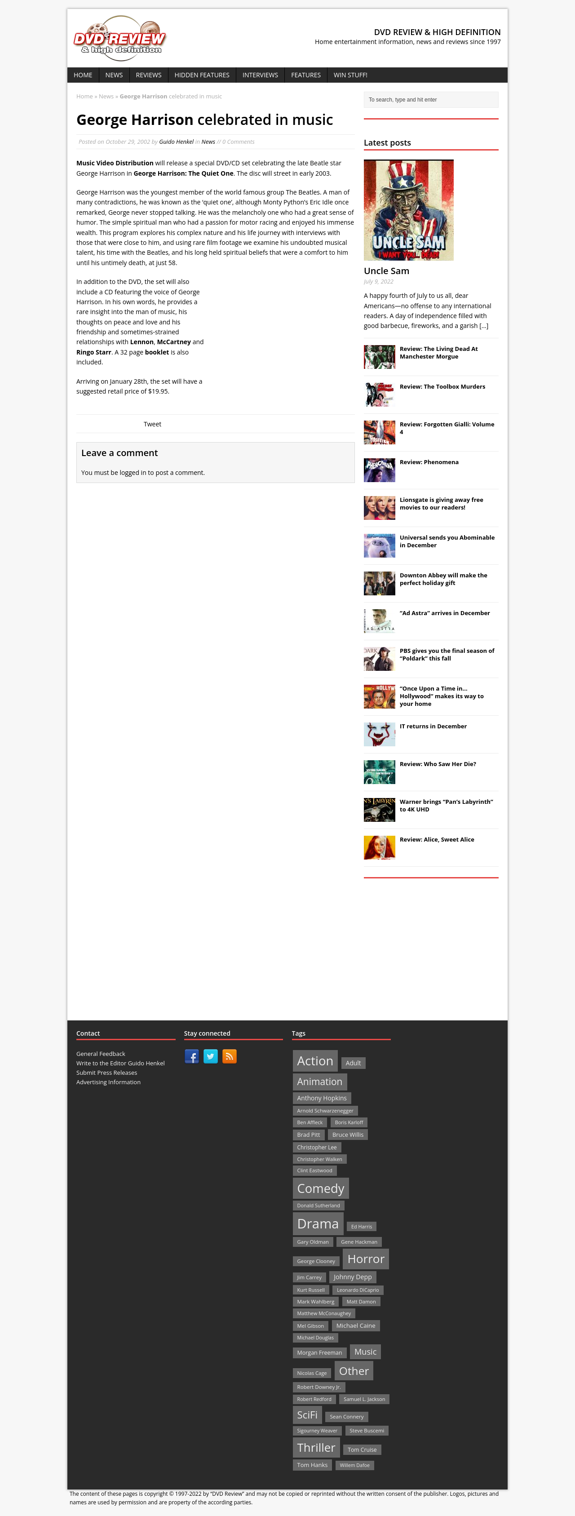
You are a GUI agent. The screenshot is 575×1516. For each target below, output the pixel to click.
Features (306, 75)
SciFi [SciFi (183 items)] (307, 1415)
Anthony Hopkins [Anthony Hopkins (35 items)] (322, 1098)
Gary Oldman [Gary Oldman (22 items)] (313, 1241)
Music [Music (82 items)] (365, 1351)
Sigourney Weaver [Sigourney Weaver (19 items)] (317, 1430)
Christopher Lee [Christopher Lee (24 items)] (317, 1147)
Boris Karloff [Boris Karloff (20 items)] (349, 1122)
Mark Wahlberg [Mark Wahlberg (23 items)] (316, 1301)
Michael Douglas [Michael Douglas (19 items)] (315, 1337)
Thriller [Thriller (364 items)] (316, 1447)
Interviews (260, 75)
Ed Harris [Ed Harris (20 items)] (361, 1226)
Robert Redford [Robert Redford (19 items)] (314, 1399)
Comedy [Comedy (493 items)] (321, 1188)
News (114, 75)
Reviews (149, 75)
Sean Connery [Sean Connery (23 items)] (346, 1416)
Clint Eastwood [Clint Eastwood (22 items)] (314, 1170)
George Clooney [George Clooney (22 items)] (316, 1261)
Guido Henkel (176, 141)
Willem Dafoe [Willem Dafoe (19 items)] (355, 1465)
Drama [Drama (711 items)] (318, 1223)
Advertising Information (108, 1082)
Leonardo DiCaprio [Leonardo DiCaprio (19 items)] (358, 1290)
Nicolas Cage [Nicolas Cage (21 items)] (312, 1373)
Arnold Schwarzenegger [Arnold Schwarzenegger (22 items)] (325, 1110)
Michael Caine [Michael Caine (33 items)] (356, 1325)
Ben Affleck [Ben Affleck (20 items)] (310, 1122)
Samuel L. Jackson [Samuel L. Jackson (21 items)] (364, 1399)
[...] (483, 325)
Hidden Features (202, 75)
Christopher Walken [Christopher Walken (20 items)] (319, 1159)
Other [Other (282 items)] (354, 1370)
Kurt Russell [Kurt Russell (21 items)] (311, 1289)
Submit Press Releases (106, 1072)
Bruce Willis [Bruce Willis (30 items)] (348, 1134)
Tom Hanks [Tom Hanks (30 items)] (312, 1465)
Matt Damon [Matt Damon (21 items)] (361, 1301)
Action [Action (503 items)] (315, 1060)
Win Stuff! (350, 75)
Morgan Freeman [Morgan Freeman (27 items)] (319, 1352)
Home (83, 75)
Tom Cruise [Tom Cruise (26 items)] (362, 1450)
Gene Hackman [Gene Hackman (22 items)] (359, 1241)
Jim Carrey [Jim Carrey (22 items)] (309, 1277)
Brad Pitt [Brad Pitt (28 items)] (308, 1135)
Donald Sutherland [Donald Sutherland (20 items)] (318, 1205)
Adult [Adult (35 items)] (353, 1063)
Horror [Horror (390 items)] (366, 1258)
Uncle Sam (386, 271)
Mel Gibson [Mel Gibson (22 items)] (310, 1325)
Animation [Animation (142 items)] (320, 1081)
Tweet (152, 424)
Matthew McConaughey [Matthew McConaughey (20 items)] (324, 1313)
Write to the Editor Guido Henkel (120, 1063)
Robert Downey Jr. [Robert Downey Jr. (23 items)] (319, 1386)
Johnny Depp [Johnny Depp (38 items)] (353, 1276)
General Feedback (100, 1054)
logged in (132, 472)
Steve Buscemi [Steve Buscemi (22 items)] (367, 1430)
